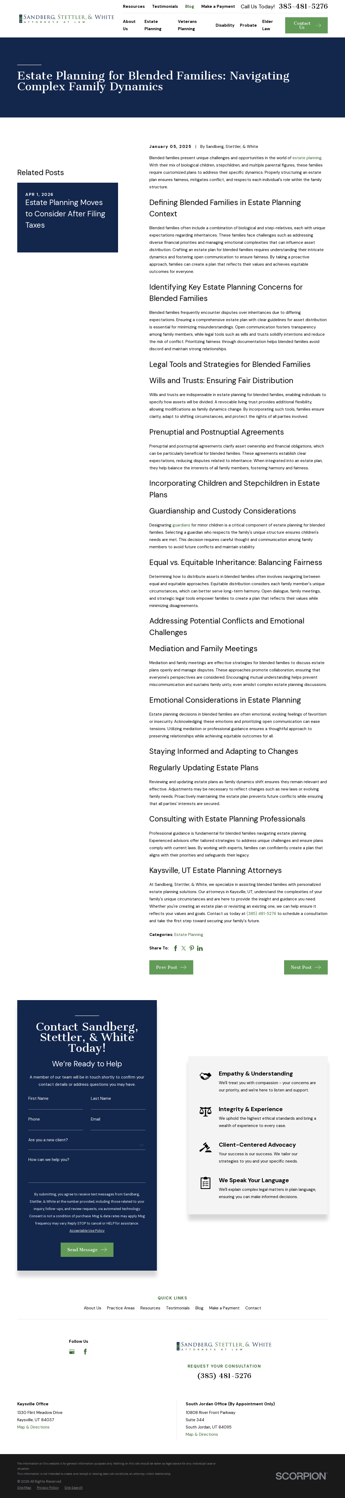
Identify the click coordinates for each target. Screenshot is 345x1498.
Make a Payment (218, 6)
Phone (27, 1119)
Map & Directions (33, 1427)
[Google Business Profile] (72, 1351)
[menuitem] (24, 1488)
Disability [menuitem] (225, 25)
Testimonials (165, 6)
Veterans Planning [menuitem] (187, 25)
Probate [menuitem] (248, 25)
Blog (189, 6)
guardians (181, 525)
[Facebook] (85, 1351)
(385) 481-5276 (261, 913)
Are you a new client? (41, 1140)
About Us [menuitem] (129, 25)
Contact (253, 1308)
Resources (134, 6)
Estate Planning (188, 934)
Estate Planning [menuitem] (152, 25)
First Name (32, 1099)
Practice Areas (121, 1308)
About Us (92, 1308)
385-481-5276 (303, 6)
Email (89, 1119)
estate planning (307, 158)
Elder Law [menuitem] (267, 25)
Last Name (94, 1099)
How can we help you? (42, 1160)
